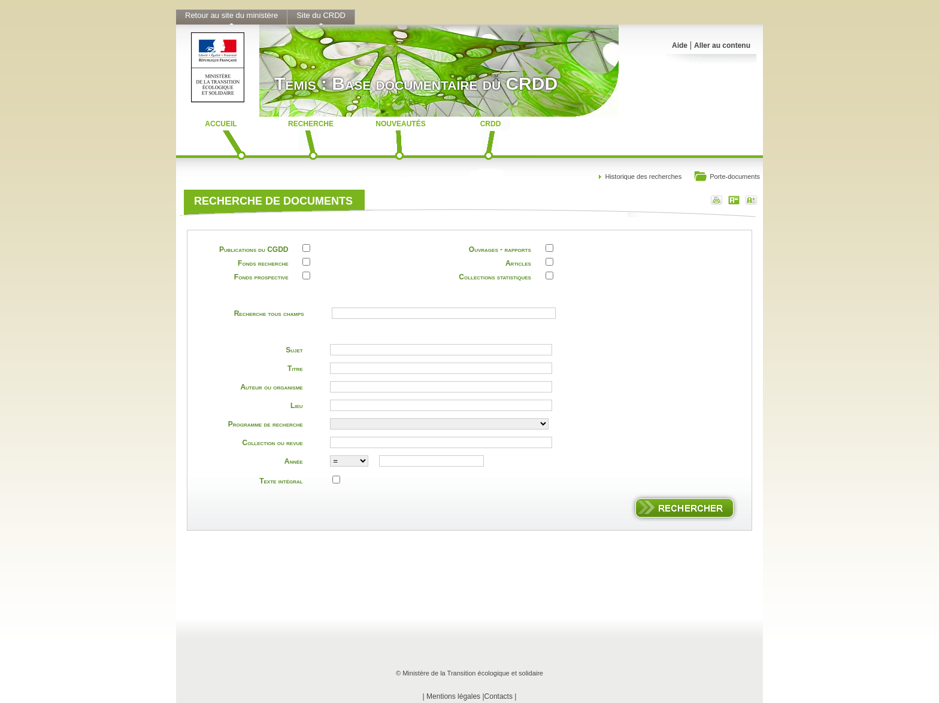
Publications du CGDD (254, 249)
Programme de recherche (265, 424)
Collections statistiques (495, 277)
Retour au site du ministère (231, 15)
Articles (518, 263)
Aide (679, 45)
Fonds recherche (263, 263)
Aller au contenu (722, 45)
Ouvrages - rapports (500, 249)
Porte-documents (726, 177)
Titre (295, 368)
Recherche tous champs (269, 313)
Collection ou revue (273, 443)
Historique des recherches (643, 176)
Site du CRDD (321, 15)
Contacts (498, 696)
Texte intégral (280, 481)
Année (293, 461)
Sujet (294, 350)
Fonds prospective (261, 277)
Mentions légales (453, 696)
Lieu (296, 405)
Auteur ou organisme (271, 387)
